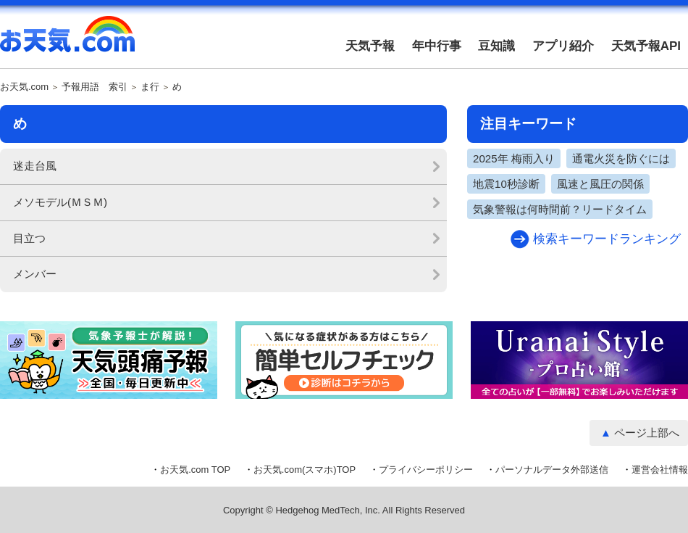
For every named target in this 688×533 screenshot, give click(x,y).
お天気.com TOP (195, 469)
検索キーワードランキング (607, 239)
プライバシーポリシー (426, 469)
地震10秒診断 (506, 184)
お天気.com (67, 42)
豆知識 (496, 46)
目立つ (29, 238)
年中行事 (436, 46)
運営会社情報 (660, 469)
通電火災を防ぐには (621, 158)
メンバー (34, 274)
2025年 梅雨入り (514, 158)
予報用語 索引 (94, 87)
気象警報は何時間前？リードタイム (560, 209)
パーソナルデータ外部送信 (551, 469)
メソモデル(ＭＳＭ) (60, 202)
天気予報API (646, 46)
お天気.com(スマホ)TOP (304, 469)
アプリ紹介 (563, 46)
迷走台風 (34, 166)
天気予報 (370, 46)
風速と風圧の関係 (600, 184)
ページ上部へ (646, 432)
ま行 (149, 87)
